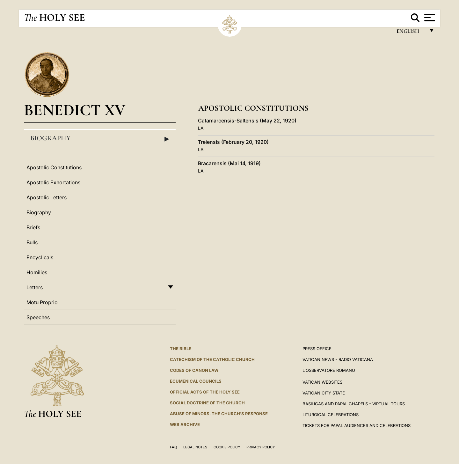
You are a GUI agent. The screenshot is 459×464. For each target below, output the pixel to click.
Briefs (33, 227)
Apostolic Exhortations (53, 182)
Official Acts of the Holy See (205, 391)
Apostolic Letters (46, 197)
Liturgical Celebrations (330, 414)
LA (201, 128)
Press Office (317, 348)
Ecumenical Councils (196, 381)
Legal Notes (195, 447)
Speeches (38, 317)
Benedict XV (74, 110)
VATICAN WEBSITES (322, 382)
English (411, 33)
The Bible (180, 348)
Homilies (36, 272)
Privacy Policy (260, 447)
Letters (34, 287)
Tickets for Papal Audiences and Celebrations (356, 425)
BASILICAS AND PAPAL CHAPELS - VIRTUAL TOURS (353, 403)
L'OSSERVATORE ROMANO (328, 370)
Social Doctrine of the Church (207, 402)
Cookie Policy (227, 447)
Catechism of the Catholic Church (212, 359)
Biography (99, 138)
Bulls (32, 242)
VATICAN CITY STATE (323, 392)
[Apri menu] (429, 17)
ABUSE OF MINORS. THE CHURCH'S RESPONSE (219, 413)
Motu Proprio (42, 302)
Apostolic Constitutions (54, 167)
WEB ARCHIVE (185, 424)
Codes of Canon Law (194, 370)
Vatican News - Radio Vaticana (337, 359)
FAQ (173, 447)
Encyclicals (39, 257)
